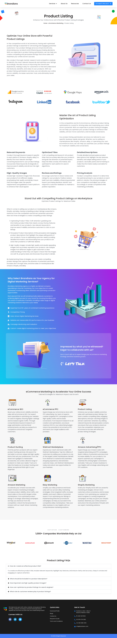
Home (45, 23)
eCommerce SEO (15, 409)
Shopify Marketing (86, 485)
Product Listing (85, 409)
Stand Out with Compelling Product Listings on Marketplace (58, 198)
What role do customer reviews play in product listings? (30, 591)
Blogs (51, 613)
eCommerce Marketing (56, 23)
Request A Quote (54, 618)
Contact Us (53, 616)
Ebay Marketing (50, 485)
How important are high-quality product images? (28, 583)
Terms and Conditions (56, 621)
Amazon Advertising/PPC (89, 447)
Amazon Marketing (16, 485)
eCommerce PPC (51, 409)
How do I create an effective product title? (25, 566)
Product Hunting (15, 447)
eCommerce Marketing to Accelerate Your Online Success (58, 391)
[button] (58, 566)
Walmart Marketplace (53, 447)
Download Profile (54, 611)
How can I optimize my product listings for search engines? (31, 587)
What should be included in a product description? (28, 579)
